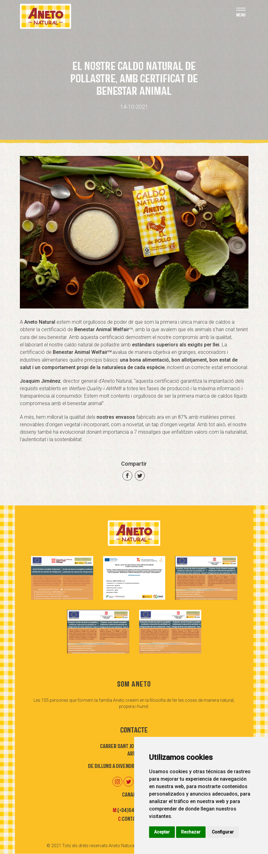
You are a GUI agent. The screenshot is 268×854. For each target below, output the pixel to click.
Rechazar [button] (191, 831)
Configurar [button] (223, 831)
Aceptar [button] (162, 831)
